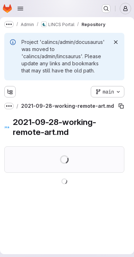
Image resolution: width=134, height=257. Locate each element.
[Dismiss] (115, 42)
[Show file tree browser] (10, 91)
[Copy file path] (121, 106)
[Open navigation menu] (20, 8)
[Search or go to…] (106, 8)
